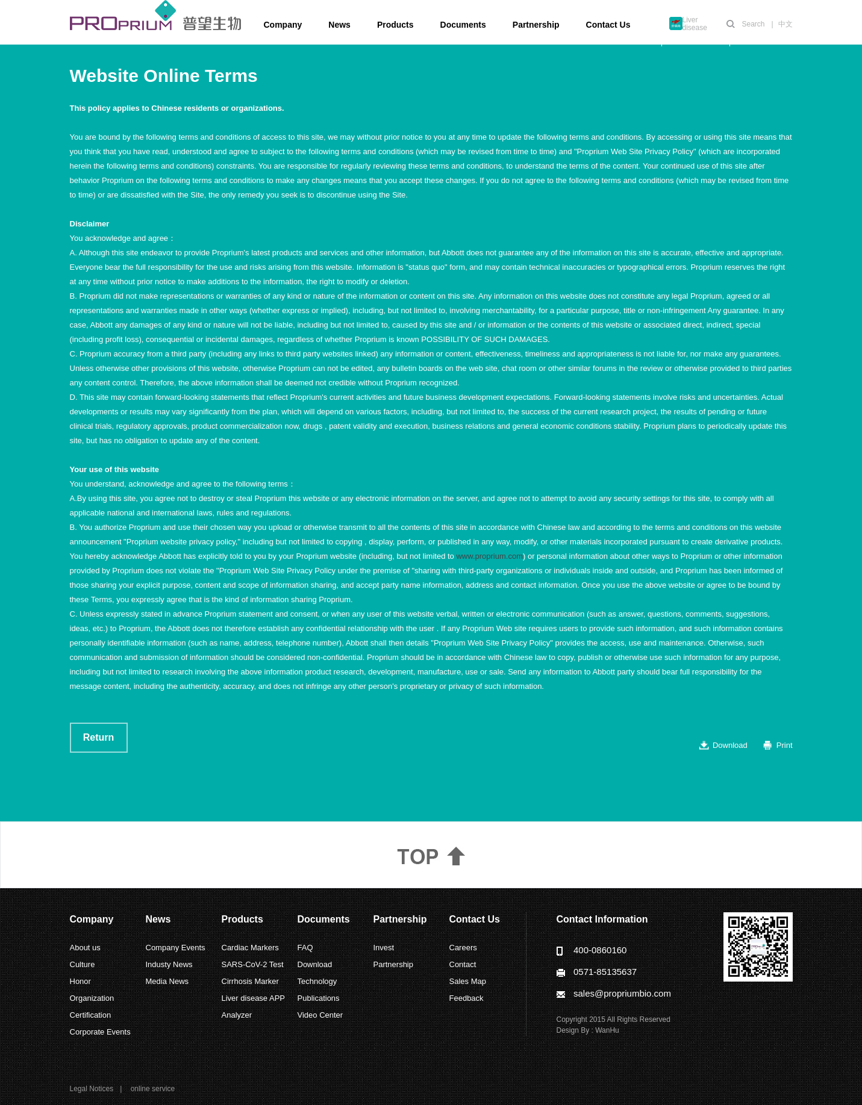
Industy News (169, 964)
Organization (92, 998)
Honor (80, 981)
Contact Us (608, 25)
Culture (82, 964)
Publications (319, 998)
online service (153, 1089)
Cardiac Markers (250, 947)
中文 (785, 24)
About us (85, 947)
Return (98, 737)
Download (730, 745)
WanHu (607, 1030)
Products (395, 25)
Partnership (536, 25)
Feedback (466, 998)
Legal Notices (92, 1089)
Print (784, 745)
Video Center (320, 1014)
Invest (384, 947)
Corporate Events (100, 1031)
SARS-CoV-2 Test (253, 964)
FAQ (305, 947)
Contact (462, 964)
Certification (90, 1014)
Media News (167, 981)
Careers (463, 947)
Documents (463, 25)
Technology (317, 981)
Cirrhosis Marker (250, 981)
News (339, 25)
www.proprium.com (489, 556)
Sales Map (467, 981)
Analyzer (237, 1014)
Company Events (175, 947)
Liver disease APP (254, 998)
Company (283, 25)
